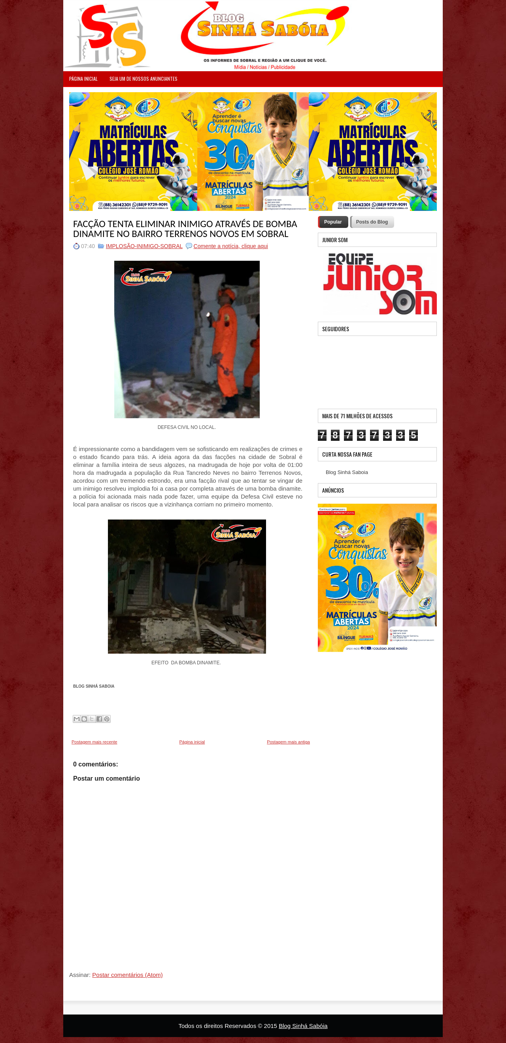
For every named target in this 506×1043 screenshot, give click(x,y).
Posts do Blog (372, 222)
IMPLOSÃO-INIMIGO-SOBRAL (144, 246)
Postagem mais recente (94, 742)
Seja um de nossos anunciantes (143, 78)
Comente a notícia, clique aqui (231, 246)
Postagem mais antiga (288, 742)
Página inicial (192, 742)
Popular (333, 222)
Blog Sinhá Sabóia (303, 1025)
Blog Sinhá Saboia (347, 472)
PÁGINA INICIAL (83, 78)
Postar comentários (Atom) (127, 974)
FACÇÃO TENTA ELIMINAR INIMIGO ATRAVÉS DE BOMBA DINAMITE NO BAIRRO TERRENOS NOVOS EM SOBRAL (185, 229)
